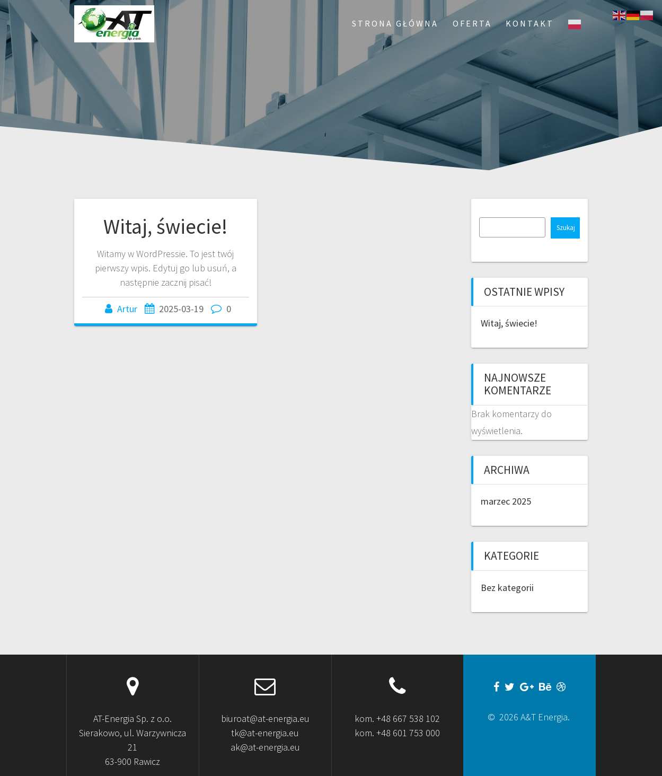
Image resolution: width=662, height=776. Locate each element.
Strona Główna (395, 23)
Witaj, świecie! (165, 226)
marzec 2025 (506, 501)
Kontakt (530, 23)
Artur (127, 309)
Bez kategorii (507, 587)
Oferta (472, 23)
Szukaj (566, 227)
